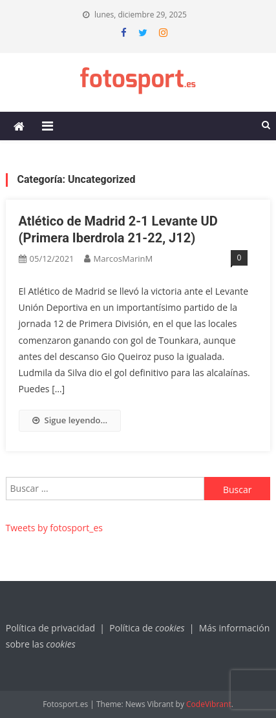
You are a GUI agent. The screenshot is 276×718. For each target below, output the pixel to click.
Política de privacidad (50, 628)
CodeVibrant (208, 704)
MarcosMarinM (123, 258)
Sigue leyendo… (70, 420)
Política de (148, 628)
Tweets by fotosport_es (54, 528)
